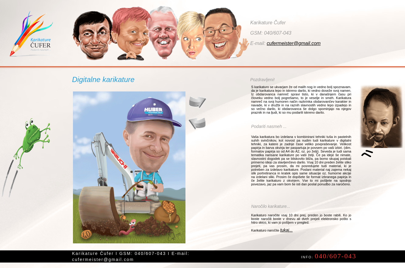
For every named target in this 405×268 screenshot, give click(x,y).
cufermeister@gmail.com (293, 43)
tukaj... (286, 230)
